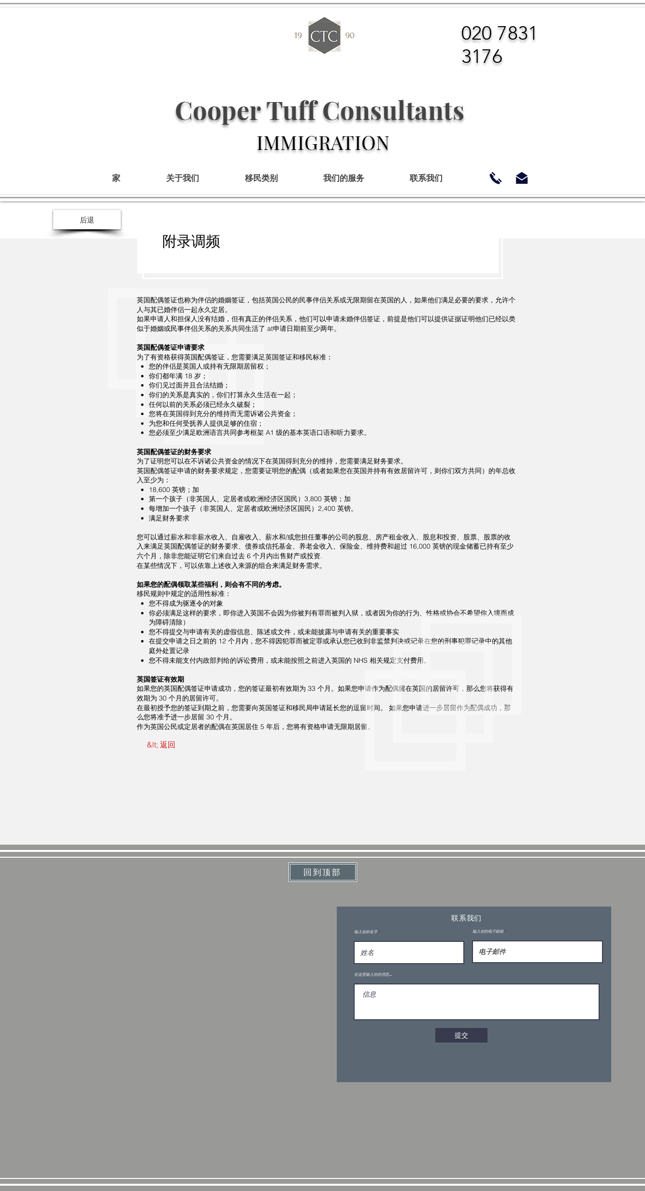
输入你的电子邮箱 (488, 931)
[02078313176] (495, 178)
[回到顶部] (322, 872)
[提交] (461, 1035)
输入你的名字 (365, 932)
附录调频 (191, 241)
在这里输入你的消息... (373, 974)
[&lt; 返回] (161, 744)
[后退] (87, 219)
